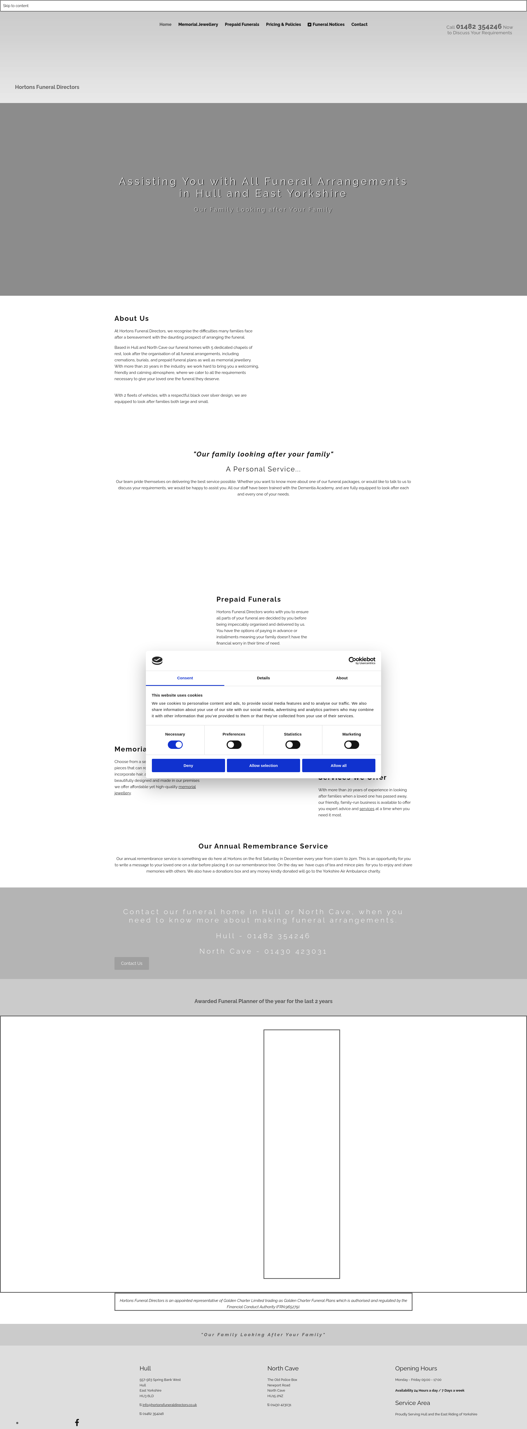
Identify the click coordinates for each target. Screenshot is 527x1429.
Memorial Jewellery (198, 24)
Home (165, 24)
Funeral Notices (326, 24)
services (366, 808)
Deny (188, 765)
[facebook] (77, 1423)
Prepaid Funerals (242, 24)
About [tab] (342, 678)
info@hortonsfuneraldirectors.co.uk (169, 1405)
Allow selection (263, 765)
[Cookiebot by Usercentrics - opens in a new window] (352, 661)
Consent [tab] (185, 678)
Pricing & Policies (283, 24)
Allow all (339, 765)
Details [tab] (263, 678)
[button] (131, 963)
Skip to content (15, 6)
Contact (359, 24)
